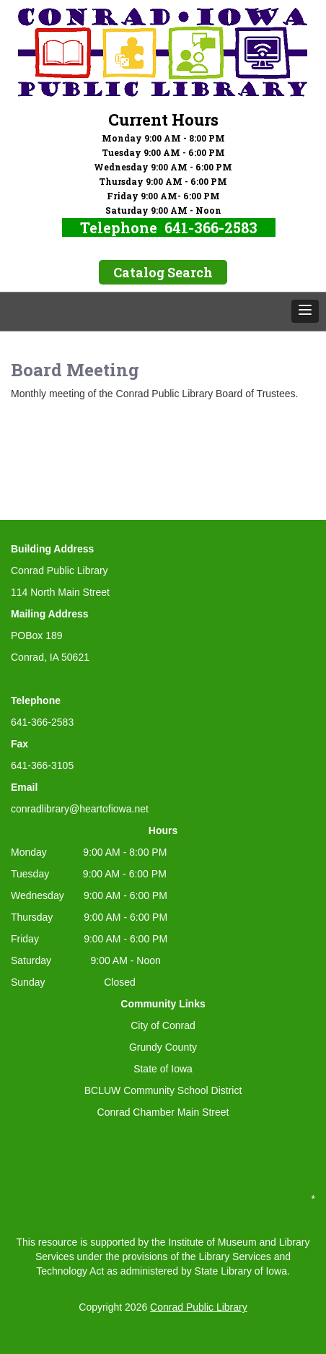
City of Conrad (163, 1025)
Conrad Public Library (198, 1307)
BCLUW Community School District (163, 1090)
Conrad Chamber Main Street (163, 1112)
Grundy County (163, 1047)
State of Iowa (163, 1069)
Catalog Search (163, 272)
